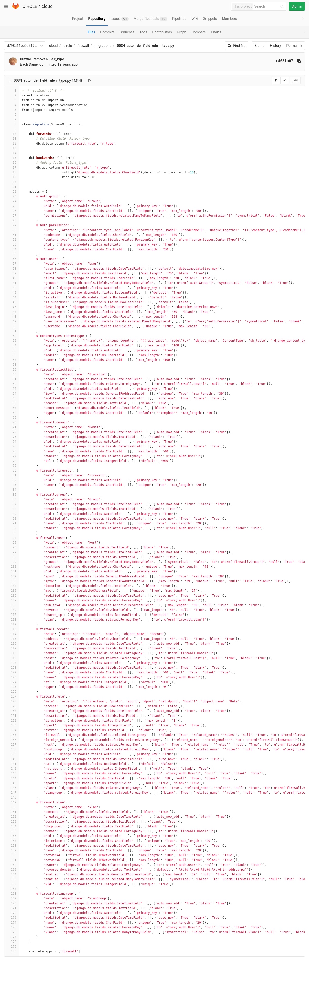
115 (11, 639)
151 (11, 812)
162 (11, 865)
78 (11, 461)
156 (11, 836)
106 (11, 595)
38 (11, 268)
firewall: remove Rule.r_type (42, 59)
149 (11, 802)
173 (11, 917)
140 (11, 759)
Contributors (162, 32)
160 (11, 855)
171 (11, 908)
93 (11, 533)
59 (11, 369)
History (275, 46)
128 (11, 701)
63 (11, 389)
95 (11, 542)
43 (11, 292)
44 (11, 297)
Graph (181, 32)
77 (11, 456)
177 (11, 937)
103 (11, 581)
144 (11, 778)
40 (11, 278)
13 (11, 148)
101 (11, 571)
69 (11, 417)
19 (11, 177)
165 (11, 879)
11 (11, 138)
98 (11, 557)
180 (11, 951)
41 (11, 283)
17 (11, 167)
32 (11, 239)
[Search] (269, 6)
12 (11, 143)
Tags (143, 32)
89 (11, 514)
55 (11, 350)
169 (11, 898)
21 (11, 187)
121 (11, 667)
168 (11, 893)
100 (11, 566)
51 (11, 331)
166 (11, 884)
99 (11, 562)
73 (11, 437)
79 (11, 465)
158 (11, 845)
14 (11, 153)
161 (11, 860)
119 (11, 658)
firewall (83, 46)
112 (11, 624)
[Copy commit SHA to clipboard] (299, 60)
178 (11, 942)
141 (11, 764)
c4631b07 (284, 61)
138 (11, 749)
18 (11, 172)
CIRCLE (29, 6)
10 (11, 134)
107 (11, 600)
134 (11, 730)
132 (11, 720)
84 (11, 490)
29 (11, 225)
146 (11, 788)
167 (11, 889)
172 (11, 913)
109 (11, 610)
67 (11, 408)
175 (11, 927)
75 (11, 446)
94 (11, 538)
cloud (47, 6)
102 (11, 576)
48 (11, 316)
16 (11, 163)
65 (11, 398)
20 (11, 182)
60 (11, 374)
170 (11, 903)
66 (11, 403)
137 (11, 744)
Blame (259, 46)
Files (91, 32)
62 (11, 384)
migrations (102, 46)
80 (11, 470)
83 (11, 485)
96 (11, 547)
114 (11, 634)
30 (11, 230)
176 (11, 932)
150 (11, 807)
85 (11, 494)
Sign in (297, 6)
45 (11, 302)
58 (11, 364)
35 (11, 254)
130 (11, 711)
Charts (216, 32)
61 (11, 379)
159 (11, 850)
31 (11, 235)
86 (11, 499)
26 (11, 211)
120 (11, 663)
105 (11, 590)
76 (11, 451)
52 (11, 336)
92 (11, 528)
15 (11, 158)
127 (11, 696)
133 (11, 725)
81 (11, 475)
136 (11, 740)
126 (11, 691)
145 (11, 783)
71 (11, 427)
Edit (295, 80)
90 (11, 518)
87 (11, 504)
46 (11, 307)
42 (11, 288)
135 (11, 735)
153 (11, 821)
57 (11, 360)
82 (11, 480)
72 (11, 432)
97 (11, 552)
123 (11, 677)
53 (11, 340)
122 (11, 672)
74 (11, 441)
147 (11, 792)
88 (11, 509)
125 (11, 687)
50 (11, 326)
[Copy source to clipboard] (276, 80)
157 (11, 841)
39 (11, 273)
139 (11, 754)
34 (11, 249)
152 (11, 817)
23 (11, 196)
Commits (107, 32)
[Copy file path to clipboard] (89, 80)
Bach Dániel (29, 64)
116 (11, 643)
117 (11, 648)
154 (11, 826)
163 (11, 869)
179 (11, 946)
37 (11, 263)
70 (11, 422)
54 (11, 345)
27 (11, 215)
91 (11, 523)
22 (11, 191)
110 (11, 615)
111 (11, 619)
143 (11, 773)
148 (11, 797)
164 (11, 874)
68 (11, 413)
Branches (127, 32)
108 (11, 605)
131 (11, 716)
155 (11, 831)
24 (11, 201)
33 (11, 244)
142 (11, 768)
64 (11, 393)
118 (11, 653)
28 (11, 220)
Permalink (294, 46)
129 (11, 706)
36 (11, 259)
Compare (198, 32)
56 (11, 355)
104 (11, 586)
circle (68, 46)
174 (11, 922)
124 (11, 682)
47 (11, 312)
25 (11, 206)
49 (11, 321)
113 (11, 629)
